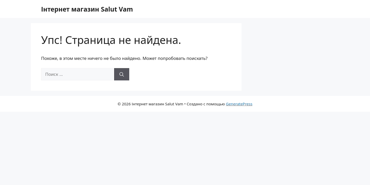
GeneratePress (239, 103)
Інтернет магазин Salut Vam (87, 9)
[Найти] (121, 74)
